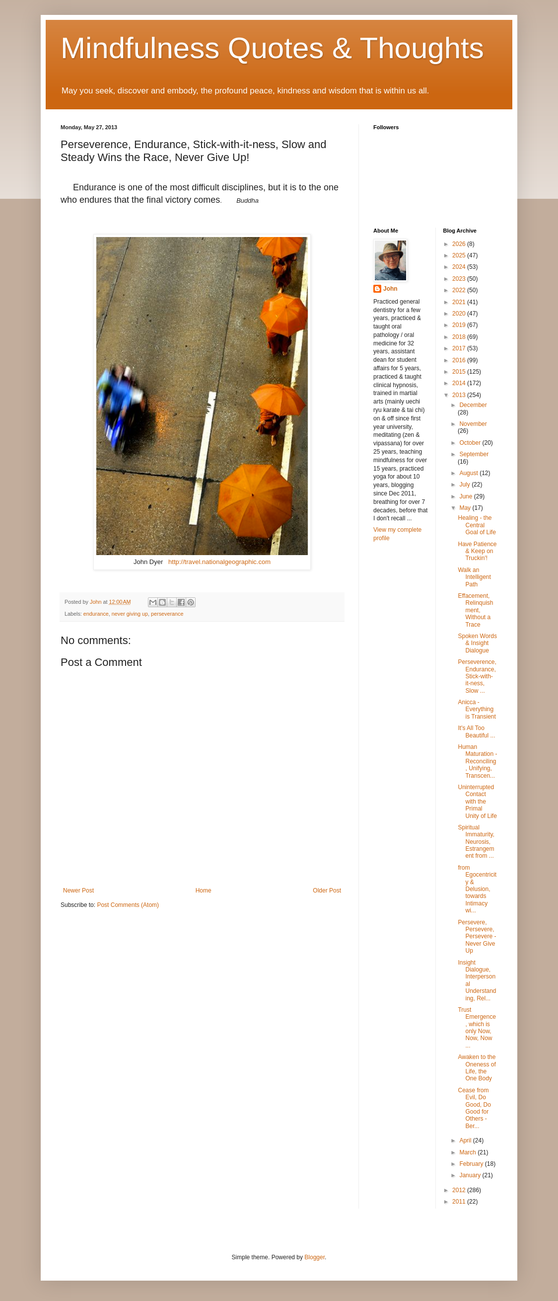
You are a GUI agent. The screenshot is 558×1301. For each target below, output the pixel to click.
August (469, 473)
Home (203, 890)
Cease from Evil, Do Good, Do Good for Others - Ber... (474, 1108)
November (473, 423)
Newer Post (78, 890)
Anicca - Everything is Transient (476, 709)
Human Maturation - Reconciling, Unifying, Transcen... (477, 761)
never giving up (130, 614)
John (390, 288)
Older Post (327, 890)
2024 (459, 266)
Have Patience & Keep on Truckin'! (477, 551)
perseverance (167, 614)
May (465, 507)
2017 (459, 348)
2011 (459, 1201)
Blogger (314, 1257)
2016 (459, 360)
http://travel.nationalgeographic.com (219, 562)
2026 (459, 244)
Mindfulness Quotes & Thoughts (272, 48)
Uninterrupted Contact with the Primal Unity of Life (477, 801)
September (473, 454)
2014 (459, 383)
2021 (459, 302)
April (466, 1140)
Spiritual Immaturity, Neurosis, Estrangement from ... (476, 842)
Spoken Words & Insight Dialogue (477, 643)
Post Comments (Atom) (128, 904)
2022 (459, 290)
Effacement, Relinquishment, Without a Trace (475, 610)
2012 (459, 1190)
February (472, 1163)
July (465, 484)
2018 (459, 336)
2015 (459, 371)
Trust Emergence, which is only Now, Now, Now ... (476, 1027)
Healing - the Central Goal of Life (476, 525)
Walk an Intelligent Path (474, 577)
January (470, 1175)
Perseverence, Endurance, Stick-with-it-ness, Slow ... (477, 676)
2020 (459, 313)
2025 (459, 255)
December (473, 405)
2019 (459, 325)
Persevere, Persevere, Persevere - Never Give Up (477, 937)
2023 (459, 278)
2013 (459, 395)
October (470, 442)
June (466, 496)
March (468, 1152)
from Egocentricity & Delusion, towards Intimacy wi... (477, 889)
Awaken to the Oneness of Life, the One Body (476, 1068)
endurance (96, 614)
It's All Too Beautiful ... (476, 731)
